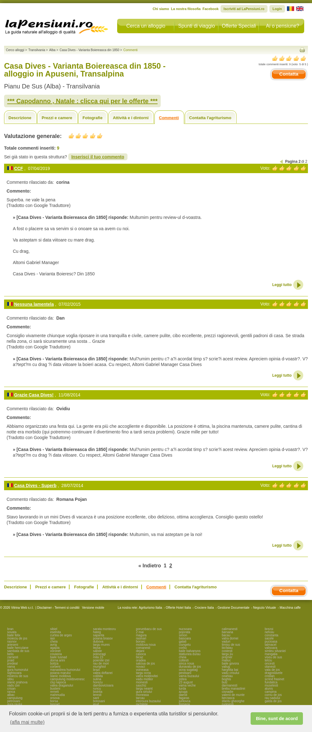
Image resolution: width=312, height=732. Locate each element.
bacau (226, 635)
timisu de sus (231, 644)
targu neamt (144, 688)
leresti (97, 695)
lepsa (97, 648)
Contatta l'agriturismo (210, 117)
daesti (183, 695)
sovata (11, 632)
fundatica (271, 682)
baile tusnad (58, 657)
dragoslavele (274, 673)
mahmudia (57, 695)
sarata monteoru (104, 629)
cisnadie (227, 691)
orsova (55, 698)
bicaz (139, 657)
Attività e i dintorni (130, 117)
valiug (226, 666)
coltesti (184, 660)
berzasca (228, 698)
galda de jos (273, 701)
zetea (182, 679)
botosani (99, 701)
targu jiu (227, 654)
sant (96, 698)
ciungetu (185, 644)
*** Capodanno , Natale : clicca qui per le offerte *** (82, 101)
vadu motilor (144, 679)
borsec (140, 641)
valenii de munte (233, 695)
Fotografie (93, 117)
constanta (271, 635)
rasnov (12, 641)
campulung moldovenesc (67, 679)
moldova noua (146, 644)
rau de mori (101, 663)
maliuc (226, 660)
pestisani (185, 673)
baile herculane (18, 648)
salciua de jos (145, 663)
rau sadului (272, 698)
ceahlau (227, 676)
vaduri (226, 641)
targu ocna (143, 673)
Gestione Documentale (234, 607)
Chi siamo (161, 9)
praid (10, 660)
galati (182, 641)
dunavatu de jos (190, 666)
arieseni (12, 644)
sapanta (98, 635)
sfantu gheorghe (233, 701)
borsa (54, 701)
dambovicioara (103, 685)
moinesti (142, 682)
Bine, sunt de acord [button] (277, 718)
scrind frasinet (274, 679)
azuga (183, 691)
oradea (141, 660)
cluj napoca (58, 682)
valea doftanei (102, 673)
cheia (54, 641)
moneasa (142, 695)
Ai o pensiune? (282, 26)
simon (183, 635)
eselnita (55, 632)
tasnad (55, 704)
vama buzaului (189, 676)
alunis (269, 688)
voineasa (142, 669)
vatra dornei (230, 638)
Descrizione (19, 117)
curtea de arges (61, 635)
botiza (54, 663)
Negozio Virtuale (264, 607)
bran (10, 629)
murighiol (99, 666)
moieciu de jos (17, 638)
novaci (140, 666)
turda (182, 688)
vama (11, 666)
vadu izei (13, 685)
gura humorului (17, 669)
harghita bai (230, 669)
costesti (227, 651)
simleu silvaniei (275, 651)
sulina (97, 679)
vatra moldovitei (147, 676)
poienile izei (101, 660)
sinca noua (186, 663)
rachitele (142, 704)
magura (141, 635)
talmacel (270, 644)
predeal (12, 663)
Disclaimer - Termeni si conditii (58, 607)
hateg (97, 632)
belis (10, 654)
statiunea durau (189, 654)
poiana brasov (103, 638)
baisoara (185, 638)
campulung (15, 698)
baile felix (13, 635)
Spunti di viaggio (196, 26)
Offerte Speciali (239, 26)
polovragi (99, 654)
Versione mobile (92, 607)
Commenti (169, 117)
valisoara (271, 648)
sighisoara (14, 673)
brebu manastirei (233, 688)
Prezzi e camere (57, 117)
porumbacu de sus (149, 629)
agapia (55, 648)
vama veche (187, 685)
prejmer (227, 657)
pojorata (184, 632)
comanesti (143, 648)
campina (271, 691)
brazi (96, 669)
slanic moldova (60, 676)
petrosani (13, 701)
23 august (186, 682)
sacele (269, 638)
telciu (268, 660)
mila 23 (98, 657)
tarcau (140, 698)
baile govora (230, 663)
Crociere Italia (204, 607)
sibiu (10, 679)
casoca (141, 654)
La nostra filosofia (186, 9)
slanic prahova (17, 682)
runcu (97, 688)
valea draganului (61, 685)
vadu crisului (230, 673)
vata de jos (272, 669)
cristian (270, 676)
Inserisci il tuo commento (97, 156)
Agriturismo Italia (150, 607)
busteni (55, 688)
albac (11, 695)
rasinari (141, 638)
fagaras (184, 698)
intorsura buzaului (148, 701)
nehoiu (269, 632)
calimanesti (229, 629)
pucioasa (271, 641)
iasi (52, 638)
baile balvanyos (189, 651)
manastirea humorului (65, 669)
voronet (55, 651)
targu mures (101, 644)
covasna (56, 654)
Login (277, 9)
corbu (183, 648)
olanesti (270, 666)
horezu (98, 682)
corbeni (55, 666)
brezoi (269, 629)
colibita (98, 676)
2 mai (139, 632)
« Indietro (149, 565)
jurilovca (184, 701)
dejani (140, 651)
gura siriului (144, 691)
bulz (224, 682)
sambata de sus (18, 651)
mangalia (271, 654)
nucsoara (185, 629)
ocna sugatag (188, 669)
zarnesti (12, 657)
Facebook (210, 9)
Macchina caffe (290, 607)
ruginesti (228, 704)
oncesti (270, 663)
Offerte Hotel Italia (178, 607)
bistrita (97, 691)
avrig (53, 644)
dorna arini (57, 660)
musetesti (271, 685)
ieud (96, 704)
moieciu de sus (17, 676)
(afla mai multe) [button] (27, 722)
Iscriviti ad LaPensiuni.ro (244, 9)
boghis (226, 679)
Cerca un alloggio (145, 26)
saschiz (141, 685)
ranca (11, 691)
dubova (98, 641)
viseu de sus (273, 657)
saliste (97, 651)
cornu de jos (273, 695)
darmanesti (229, 685)
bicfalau (227, 648)
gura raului (14, 704)
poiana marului (60, 673)
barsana (227, 632)
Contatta (289, 74)
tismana (184, 704)
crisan (11, 688)
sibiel (53, 629)
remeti (54, 691)
